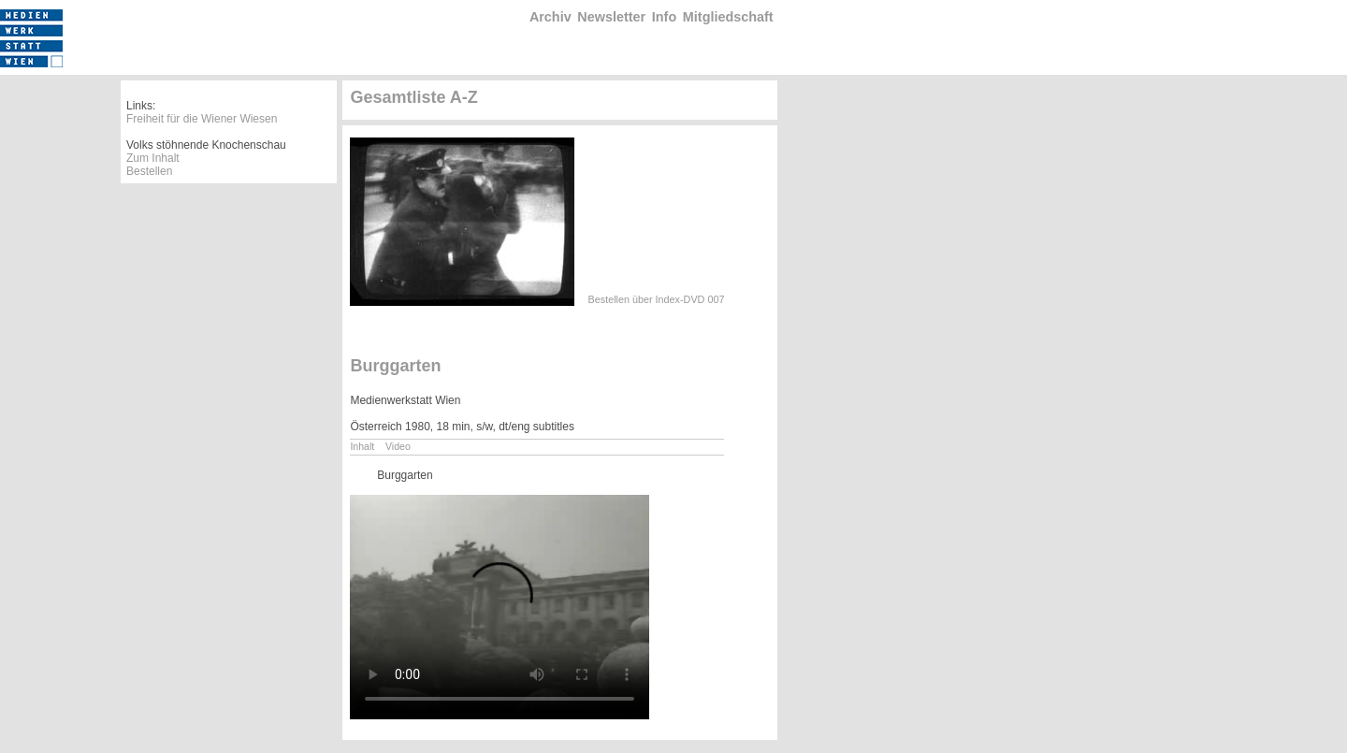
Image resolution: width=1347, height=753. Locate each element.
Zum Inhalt (153, 158)
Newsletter (611, 16)
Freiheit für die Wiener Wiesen (201, 118)
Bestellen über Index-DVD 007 (656, 299)
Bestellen (149, 171)
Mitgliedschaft (728, 16)
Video (398, 446)
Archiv (550, 16)
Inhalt (362, 446)
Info (664, 16)
